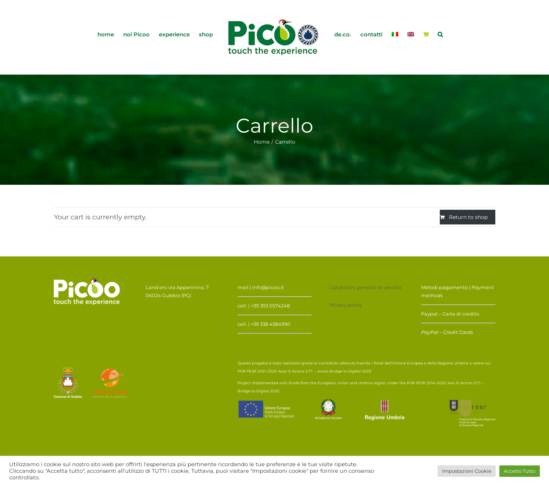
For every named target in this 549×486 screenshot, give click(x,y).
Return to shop (468, 217)
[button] (440, 33)
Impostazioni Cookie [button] (466, 471)
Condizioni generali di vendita (365, 287)
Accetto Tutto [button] (519, 471)
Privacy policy (345, 305)
